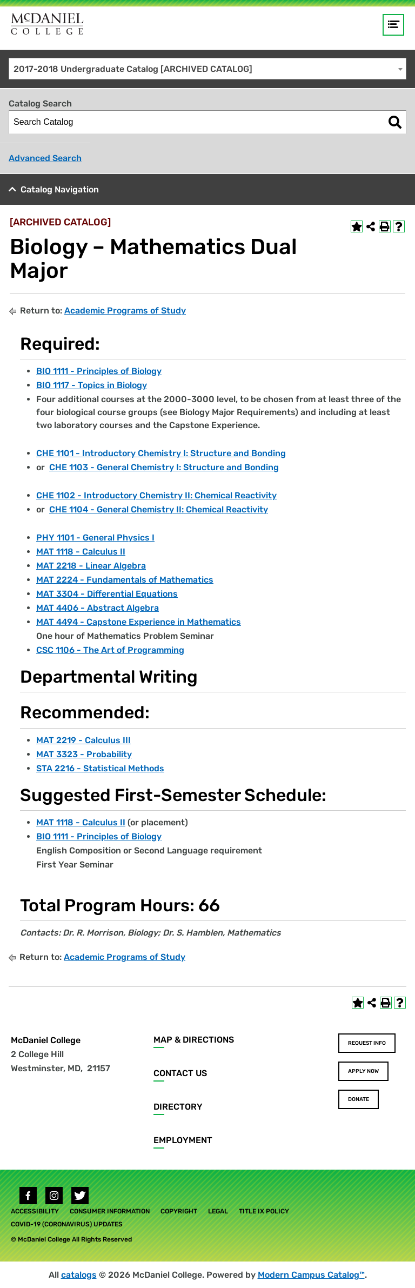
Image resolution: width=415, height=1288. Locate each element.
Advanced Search (45, 158)
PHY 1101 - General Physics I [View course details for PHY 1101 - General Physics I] (95, 537)
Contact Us (180, 1073)
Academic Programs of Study (125, 310)
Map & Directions (193, 1040)
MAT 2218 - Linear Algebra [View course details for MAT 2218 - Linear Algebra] (91, 565)
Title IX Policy (264, 1211)
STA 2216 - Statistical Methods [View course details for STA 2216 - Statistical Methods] (100, 768)
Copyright (178, 1211)
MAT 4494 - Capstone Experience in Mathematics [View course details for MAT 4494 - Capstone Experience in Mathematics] (138, 622)
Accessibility (35, 1211)
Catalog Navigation (60, 189)
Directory (178, 1107)
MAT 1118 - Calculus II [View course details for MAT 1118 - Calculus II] (80, 551)
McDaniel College (46, 1040)
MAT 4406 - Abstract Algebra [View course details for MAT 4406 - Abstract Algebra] (97, 608)
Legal (218, 1211)
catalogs (79, 1275)
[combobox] (207, 68)
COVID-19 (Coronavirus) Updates (67, 1224)
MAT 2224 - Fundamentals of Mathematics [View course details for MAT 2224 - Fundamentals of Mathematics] (124, 580)
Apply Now (363, 1071)
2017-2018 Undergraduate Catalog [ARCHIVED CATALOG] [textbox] (133, 69)
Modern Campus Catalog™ (311, 1275)
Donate (358, 1099)
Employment (182, 1140)
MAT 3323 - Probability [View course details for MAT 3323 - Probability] (84, 754)
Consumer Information (110, 1211)
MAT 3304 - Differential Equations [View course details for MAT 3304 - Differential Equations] (107, 594)
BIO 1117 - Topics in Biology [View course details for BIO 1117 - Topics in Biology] (91, 385)
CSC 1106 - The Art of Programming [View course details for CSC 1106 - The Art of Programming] (110, 650)
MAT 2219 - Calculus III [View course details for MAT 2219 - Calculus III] (83, 740)
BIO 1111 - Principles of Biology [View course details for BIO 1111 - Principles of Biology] (99, 371)
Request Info (367, 1043)
